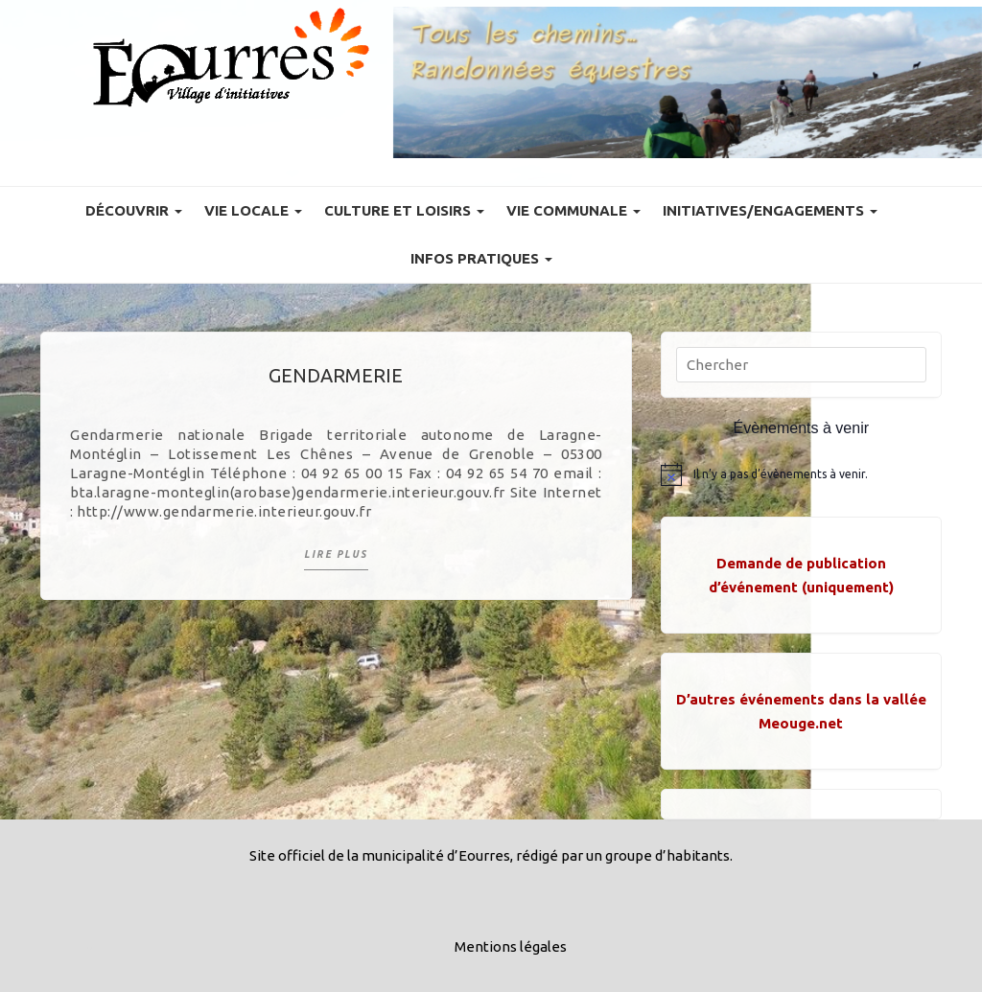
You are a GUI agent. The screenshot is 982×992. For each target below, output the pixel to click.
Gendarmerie (336, 375)
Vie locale (253, 210)
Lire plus (336, 554)
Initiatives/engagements (770, 210)
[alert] (801, 474)
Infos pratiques (481, 258)
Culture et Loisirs (404, 210)
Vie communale (573, 210)
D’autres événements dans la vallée (801, 699)
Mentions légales (511, 946)
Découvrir (133, 210)
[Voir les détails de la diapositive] (687, 82)
